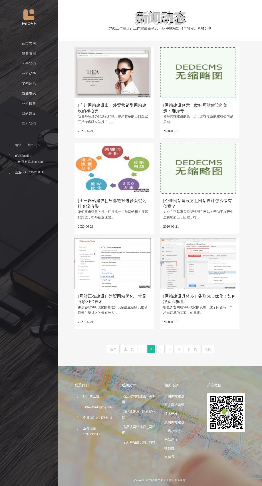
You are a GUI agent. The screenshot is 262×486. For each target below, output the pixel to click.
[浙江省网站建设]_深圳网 (139, 399)
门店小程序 (172, 431)
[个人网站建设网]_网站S (139, 442)
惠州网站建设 (174, 422)
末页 (207, 349)
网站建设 (171, 439)
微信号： (171, 457)
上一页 (129, 349)
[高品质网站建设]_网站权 (139, 429)
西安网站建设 (174, 405)
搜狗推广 (171, 448)
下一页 (192, 349)
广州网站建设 (174, 396)
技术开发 (171, 413)
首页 (113, 349)
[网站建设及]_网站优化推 (139, 414)
